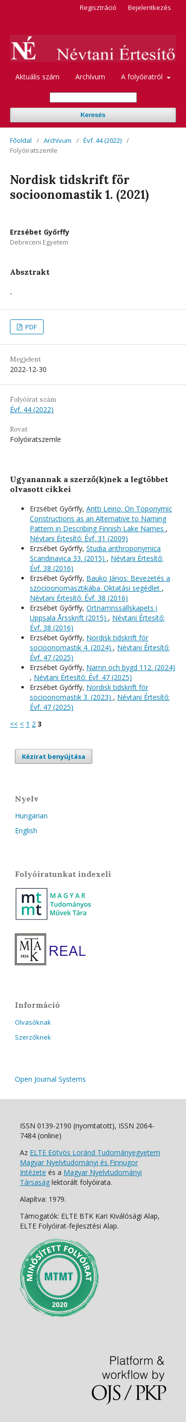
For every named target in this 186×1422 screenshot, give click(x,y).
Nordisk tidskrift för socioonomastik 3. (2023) (89, 692)
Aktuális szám (37, 76)
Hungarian (31, 815)
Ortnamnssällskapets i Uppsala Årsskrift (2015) (93, 612)
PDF (30, 326)
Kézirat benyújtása (53, 756)
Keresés (93, 115)
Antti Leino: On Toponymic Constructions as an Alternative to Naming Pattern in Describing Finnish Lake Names (101, 518)
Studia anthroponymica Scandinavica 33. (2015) (95, 553)
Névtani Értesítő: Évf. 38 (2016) (79, 598)
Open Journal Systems (50, 1079)
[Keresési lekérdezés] (93, 97)
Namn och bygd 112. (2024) (130, 667)
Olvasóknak (33, 1022)
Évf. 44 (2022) (102, 140)
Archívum (90, 76)
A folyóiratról (143, 76)
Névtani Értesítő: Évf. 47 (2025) (83, 677)
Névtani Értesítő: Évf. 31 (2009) (79, 538)
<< (14, 724)
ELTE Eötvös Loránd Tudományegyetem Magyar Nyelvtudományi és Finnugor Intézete (90, 1162)
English (26, 830)
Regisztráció (98, 7)
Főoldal (21, 140)
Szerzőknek (33, 1037)
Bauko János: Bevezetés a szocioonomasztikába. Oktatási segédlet (100, 583)
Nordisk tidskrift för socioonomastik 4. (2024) (89, 642)
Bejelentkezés (149, 7)
